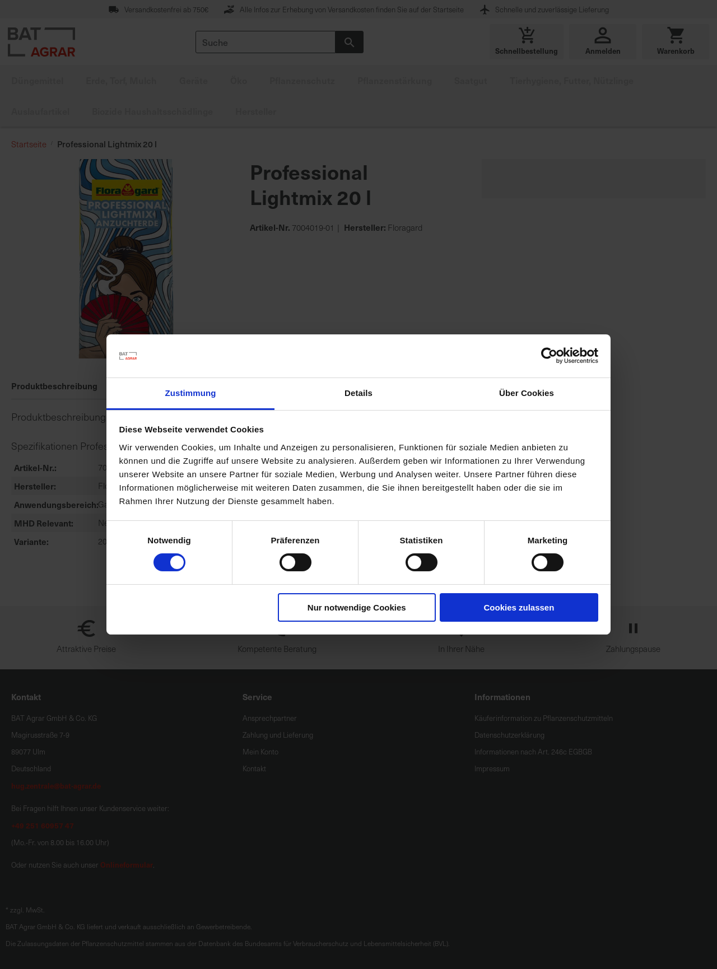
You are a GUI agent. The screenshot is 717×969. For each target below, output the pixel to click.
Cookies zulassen (518, 607)
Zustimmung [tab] (190, 393)
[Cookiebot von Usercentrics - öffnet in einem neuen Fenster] (549, 355)
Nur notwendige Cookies (357, 607)
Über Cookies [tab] (526, 393)
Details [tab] (358, 393)
